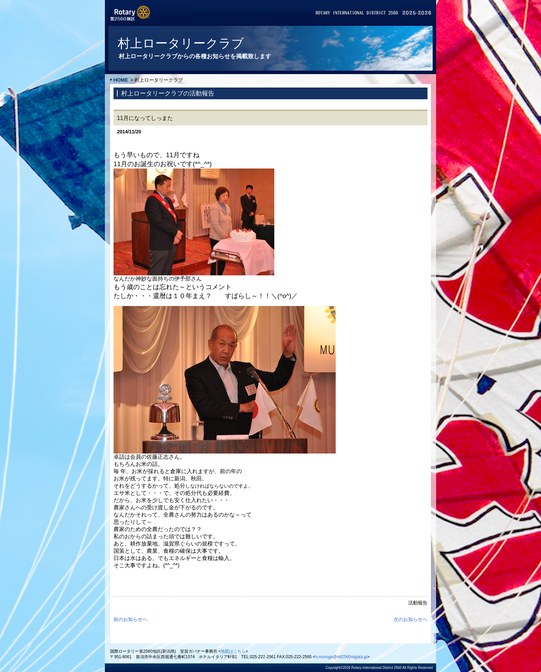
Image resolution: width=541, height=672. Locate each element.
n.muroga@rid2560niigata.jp (341, 656)
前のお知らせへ (130, 619)
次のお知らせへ (410, 619)
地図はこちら (233, 651)
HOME (121, 80)
